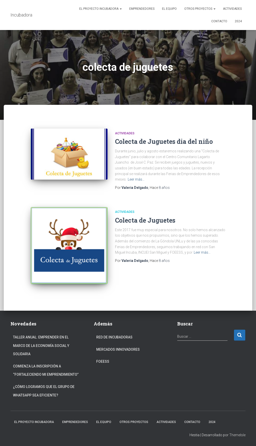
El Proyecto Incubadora (100, 9)
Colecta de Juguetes (145, 220)
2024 (238, 21)
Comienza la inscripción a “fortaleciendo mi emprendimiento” (45, 370)
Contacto (219, 21)
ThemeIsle (237, 435)
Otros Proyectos (200, 9)
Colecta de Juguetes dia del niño (164, 141)
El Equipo (169, 9)
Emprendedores (141, 9)
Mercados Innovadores (118, 349)
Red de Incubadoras (114, 337)
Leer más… (136, 179)
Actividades (232, 9)
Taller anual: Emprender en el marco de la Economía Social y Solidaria (41, 345)
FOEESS (102, 361)
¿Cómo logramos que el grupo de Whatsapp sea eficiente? (43, 391)
